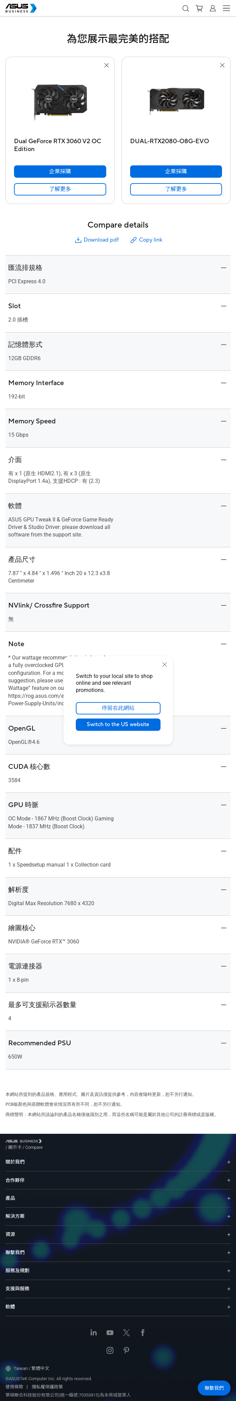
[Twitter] (126, 1328)
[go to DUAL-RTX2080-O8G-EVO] (175, 102)
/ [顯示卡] (52, 1142)
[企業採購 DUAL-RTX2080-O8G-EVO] (176, 171)
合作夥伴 (15, 1175)
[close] (164, 664)
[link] (60, 189)
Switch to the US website (118, 724)
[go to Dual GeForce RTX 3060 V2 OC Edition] (60, 102)
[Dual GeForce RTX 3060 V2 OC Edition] (60, 143)
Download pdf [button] (96, 240)
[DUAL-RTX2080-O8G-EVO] (176, 143)
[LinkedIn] (93, 1328)
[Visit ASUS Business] (24, 1142)
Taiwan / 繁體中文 (27, 1363)
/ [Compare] (71, 1142)
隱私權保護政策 (47, 1381)
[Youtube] (110, 1328)
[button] (185, 8)
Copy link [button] (145, 240)
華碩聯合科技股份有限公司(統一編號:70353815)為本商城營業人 (68, 1389)
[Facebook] (142, 1328)
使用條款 (14, 1381)
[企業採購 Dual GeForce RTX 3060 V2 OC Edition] (60, 171)
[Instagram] (110, 1346)
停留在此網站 (118, 708)
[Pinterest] (126, 1346)
